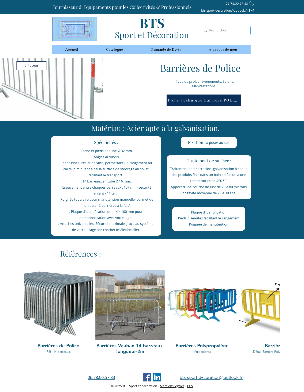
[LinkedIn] (157, 377)
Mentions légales (172, 386)
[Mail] (251, 10)
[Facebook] (147, 377)
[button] (223, 49)
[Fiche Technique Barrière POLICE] (203, 100)
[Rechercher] (225, 30)
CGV (190, 386)
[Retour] (31, 65)
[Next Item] (273, 320)
